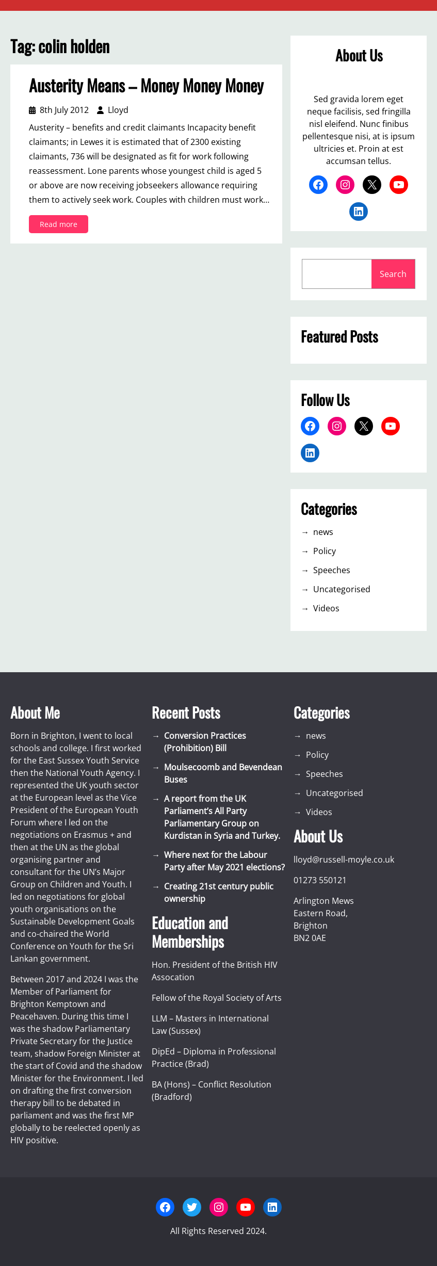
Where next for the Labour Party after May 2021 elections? (224, 861)
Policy (324, 551)
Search (393, 274)
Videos (326, 608)
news (323, 532)
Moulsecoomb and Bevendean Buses (223, 773)
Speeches (331, 570)
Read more (62, 225)
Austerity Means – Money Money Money (146, 85)
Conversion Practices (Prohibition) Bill (205, 742)
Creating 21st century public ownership (218, 892)
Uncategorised (341, 589)
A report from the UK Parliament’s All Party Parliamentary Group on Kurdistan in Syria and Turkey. (222, 817)
